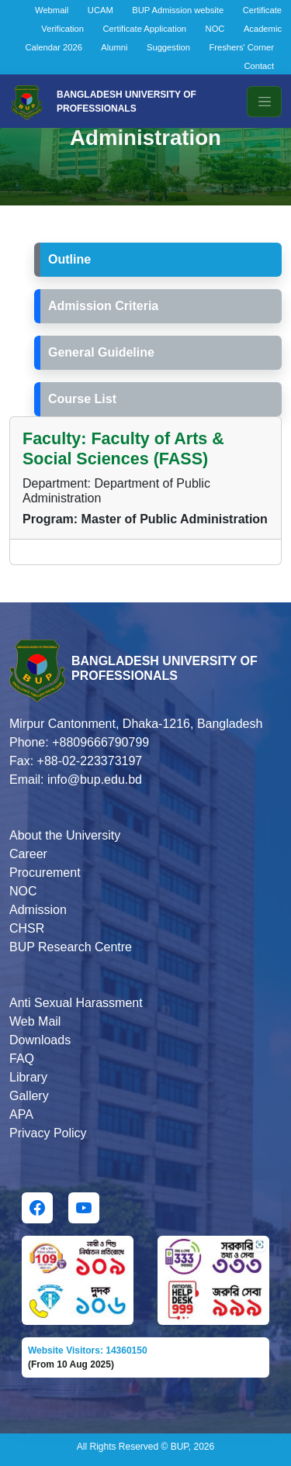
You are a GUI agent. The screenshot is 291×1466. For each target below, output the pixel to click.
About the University (64, 835)
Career (28, 854)
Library (28, 1077)
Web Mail (35, 1021)
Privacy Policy (48, 1133)
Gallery (29, 1095)
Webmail (51, 10)
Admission (38, 909)
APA (21, 1114)
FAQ (21, 1058)
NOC (215, 28)
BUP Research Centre (70, 947)
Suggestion (168, 47)
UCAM (100, 10)
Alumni (114, 47)
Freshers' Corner (241, 47)
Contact (259, 66)
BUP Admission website (177, 10)
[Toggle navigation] (264, 101)
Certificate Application (145, 28)
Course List (82, 398)
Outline (69, 259)
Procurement (45, 872)
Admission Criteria (103, 305)
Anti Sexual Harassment (76, 1002)
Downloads (40, 1040)
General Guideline (101, 352)
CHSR (26, 928)
